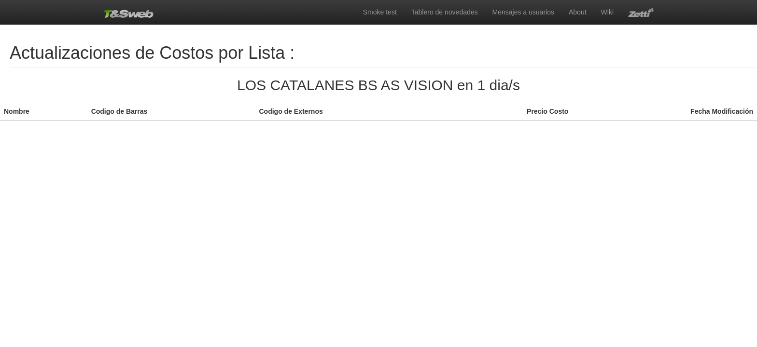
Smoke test (380, 12)
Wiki (607, 12)
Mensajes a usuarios (523, 12)
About (578, 12)
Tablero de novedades (444, 12)
